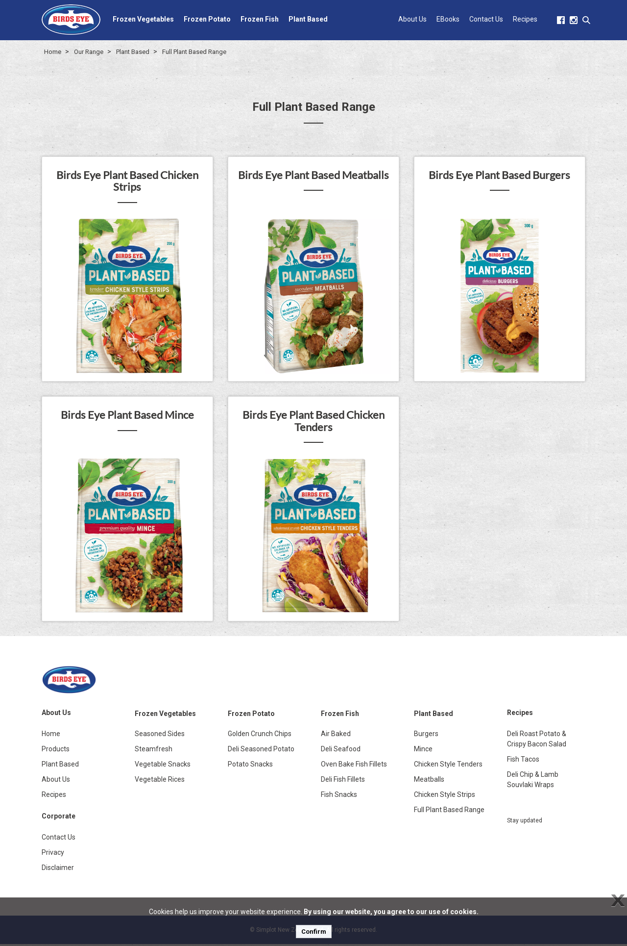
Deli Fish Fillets (343, 781)
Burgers (426, 736)
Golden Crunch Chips (259, 736)
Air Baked (336, 736)
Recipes (525, 19)
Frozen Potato (207, 19)
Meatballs (429, 781)
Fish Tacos (523, 761)
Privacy (53, 854)
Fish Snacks (339, 796)
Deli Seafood (341, 751)
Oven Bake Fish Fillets (354, 766)
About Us (412, 19)
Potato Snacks (250, 766)
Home (52, 51)
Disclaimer (58, 869)
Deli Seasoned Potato (261, 751)
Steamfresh (153, 751)
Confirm (313, 931)
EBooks (447, 19)
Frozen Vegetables (143, 19)
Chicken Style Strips (444, 796)
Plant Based (308, 19)
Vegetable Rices (160, 781)
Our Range (88, 51)
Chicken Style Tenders (448, 766)
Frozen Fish (260, 19)
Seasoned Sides (160, 736)
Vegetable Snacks (163, 766)
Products (56, 751)
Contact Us (486, 19)
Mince (423, 751)
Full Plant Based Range (194, 51)
